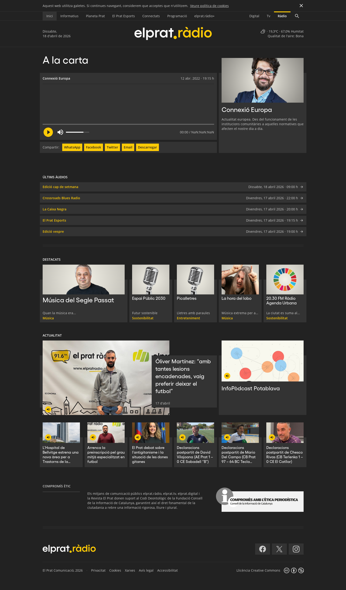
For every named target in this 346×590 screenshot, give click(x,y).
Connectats (151, 16)
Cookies (115, 570)
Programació (177, 16)
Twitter (112, 147)
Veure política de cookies (209, 5)
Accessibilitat (167, 570)
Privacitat (98, 570)
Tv (268, 16)
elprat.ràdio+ (204, 16)
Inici (49, 16)
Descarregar (147, 147)
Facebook (93, 147)
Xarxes (130, 570)
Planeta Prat (95, 16)
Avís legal (146, 570)
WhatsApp (72, 147)
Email (128, 147)
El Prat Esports (123, 16)
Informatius (69, 16)
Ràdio (282, 16)
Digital (254, 16)
